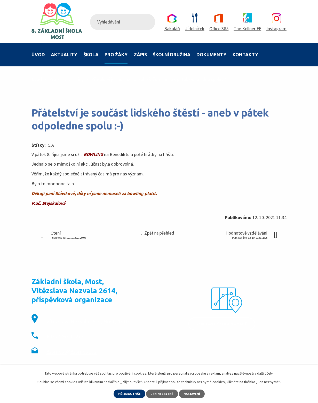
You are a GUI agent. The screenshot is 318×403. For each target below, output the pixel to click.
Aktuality (64, 54)
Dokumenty (211, 54)
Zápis (140, 54)
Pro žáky (116, 54)
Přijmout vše (128, 393)
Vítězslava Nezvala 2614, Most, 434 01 (88, 321)
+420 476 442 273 (64, 336)
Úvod (38, 54)
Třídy (79, 79)
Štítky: (38, 145)
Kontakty (245, 54)
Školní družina (171, 54)
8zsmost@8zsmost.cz (71, 351)
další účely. (265, 372)
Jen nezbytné (162, 393)
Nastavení (193, 393)
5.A (51, 145)
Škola (91, 54)
